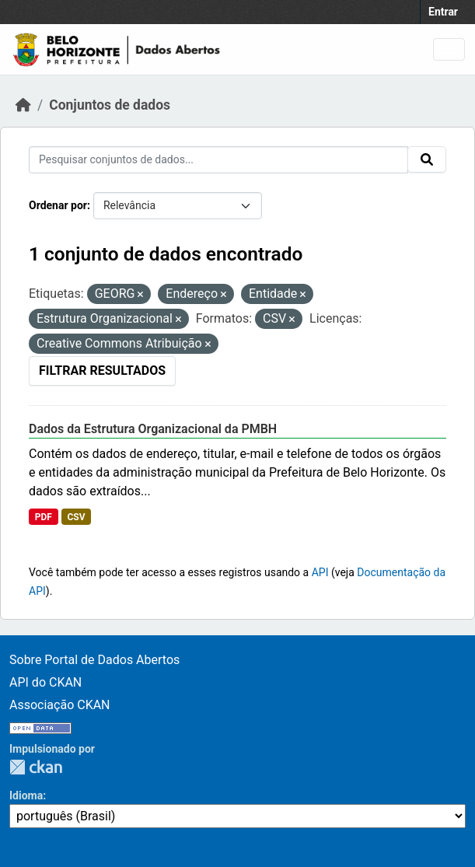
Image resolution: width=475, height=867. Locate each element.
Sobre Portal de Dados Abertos (94, 659)
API (320, 572)
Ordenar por (58, 205)
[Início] (23, 105)
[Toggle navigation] (449, 49)
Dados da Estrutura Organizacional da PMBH (153, 428)
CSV (76, 517)
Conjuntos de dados (109, 105)
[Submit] (426, 159)
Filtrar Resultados (102, 370)
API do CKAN (45, 682)
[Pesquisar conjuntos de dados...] (218, 159)
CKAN (35, 767)
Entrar (443, 11)
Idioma (26, 795)
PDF (43, 517)
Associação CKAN (59, 704)
